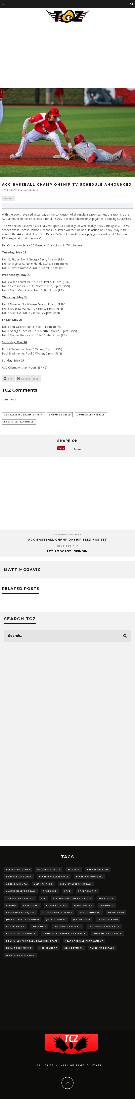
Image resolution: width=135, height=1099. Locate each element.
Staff (96, 1065)
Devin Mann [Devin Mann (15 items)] (116, 912)
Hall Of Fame (72, 1065)
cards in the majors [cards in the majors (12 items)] (20, 912)
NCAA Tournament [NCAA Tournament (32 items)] (19, 948)
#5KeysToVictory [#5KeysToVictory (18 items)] (18, 869)
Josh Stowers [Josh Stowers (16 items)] (56, 919)
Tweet (78, 449)
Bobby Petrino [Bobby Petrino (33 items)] (56, 905)
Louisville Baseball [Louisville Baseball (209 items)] (67, 926)
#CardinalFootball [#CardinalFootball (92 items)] (89, 876)
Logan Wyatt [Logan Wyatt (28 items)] (15, 926)
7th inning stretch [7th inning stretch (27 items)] (20, 898)
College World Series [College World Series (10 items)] (57, 912)
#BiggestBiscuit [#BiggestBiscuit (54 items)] (48, 869)
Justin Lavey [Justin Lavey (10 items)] (81, 919)
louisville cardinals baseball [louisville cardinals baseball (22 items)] (64, 933)
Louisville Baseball (91, 414)
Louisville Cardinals (19, 421)
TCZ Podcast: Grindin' (67, 551)
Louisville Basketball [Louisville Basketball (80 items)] (104, 926)
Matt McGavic (10, 190)
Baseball (8, 198)
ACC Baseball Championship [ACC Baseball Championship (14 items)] (72, 898)
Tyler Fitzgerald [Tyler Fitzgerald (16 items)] (102, 948)
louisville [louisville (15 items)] (39, 926)
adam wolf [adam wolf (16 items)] (106, 898)
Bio (10, 378)
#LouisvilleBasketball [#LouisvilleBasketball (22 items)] (76, 884)
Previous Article (67, 534)
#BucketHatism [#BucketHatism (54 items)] (97, 869)
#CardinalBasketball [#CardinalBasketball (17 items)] (54, 876)
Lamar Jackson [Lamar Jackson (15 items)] (108, 919)
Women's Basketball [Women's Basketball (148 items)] (20, 955)
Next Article (67, 546)
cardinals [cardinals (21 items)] (107, 905)
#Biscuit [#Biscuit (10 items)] (74, 869)
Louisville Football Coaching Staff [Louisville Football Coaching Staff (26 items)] (32, 941)
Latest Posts (29, 378)
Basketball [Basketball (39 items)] (31, 905)
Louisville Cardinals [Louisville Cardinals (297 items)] (21, 933)
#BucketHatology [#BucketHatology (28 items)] (19, 876)
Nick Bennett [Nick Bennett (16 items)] (48, 948)
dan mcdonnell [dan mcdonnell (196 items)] (90, 912)
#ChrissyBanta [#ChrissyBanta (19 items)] (16, 884)
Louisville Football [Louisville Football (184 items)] (107, 933)
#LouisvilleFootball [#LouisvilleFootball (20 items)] (21, 891)
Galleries (45, 1065)
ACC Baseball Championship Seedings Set (67, 539)
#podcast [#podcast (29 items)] (50, 891)
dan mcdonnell (60, 414)
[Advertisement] (67, 55)
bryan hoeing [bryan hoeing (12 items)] (83, 905)
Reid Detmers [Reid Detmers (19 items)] (73, 948)
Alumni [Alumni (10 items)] (11, 905)
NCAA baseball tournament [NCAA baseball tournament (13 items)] (84, 941)
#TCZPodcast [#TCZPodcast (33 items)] (87, 891)
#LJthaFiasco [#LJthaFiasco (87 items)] (43, 884)
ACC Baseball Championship (23, 414)
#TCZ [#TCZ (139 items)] (67, 891)
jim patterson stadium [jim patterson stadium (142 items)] (22, 919)
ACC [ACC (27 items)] (43, 898)
